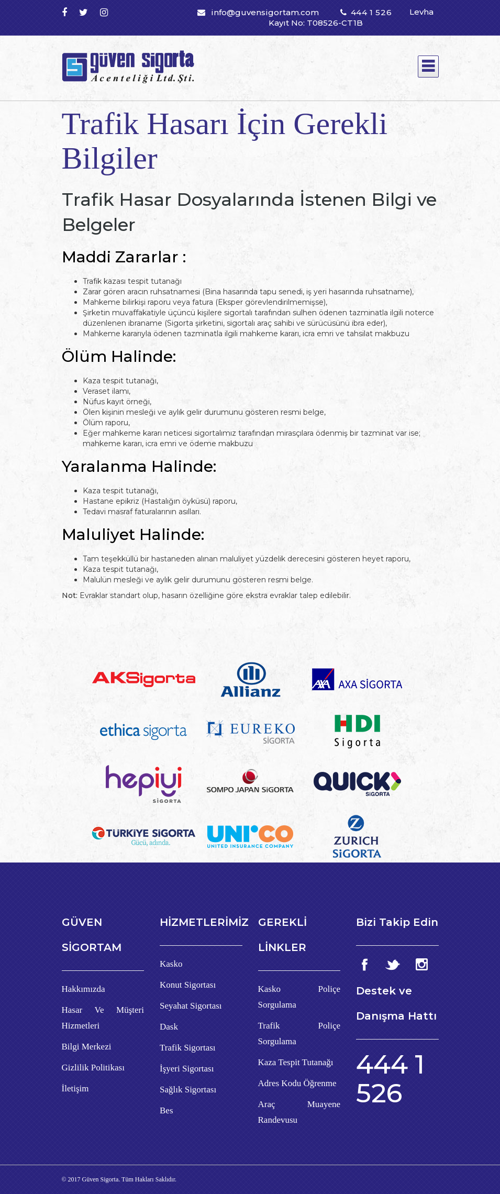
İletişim (75, 1088)
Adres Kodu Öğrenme (297, 1083)
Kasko (171, 964)
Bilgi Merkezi (87, 1047)
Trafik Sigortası (188, 1048)
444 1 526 (371, 12)
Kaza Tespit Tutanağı (296, 1062)
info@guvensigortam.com (265, 12)
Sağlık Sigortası (188, 1089)
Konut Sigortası (188, 985)
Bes (166, 1110)
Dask (169, 1027)
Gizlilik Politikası (93, 1068)
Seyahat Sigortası (191, 1006)
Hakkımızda (83, 989)
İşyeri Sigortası (187, 1069)
